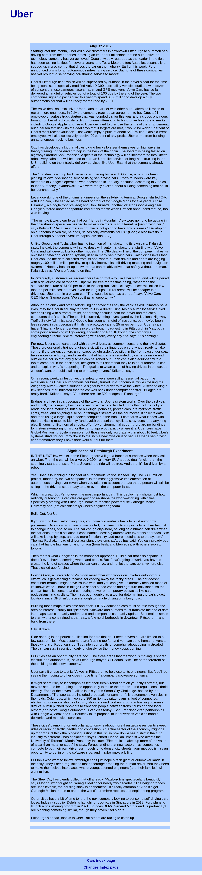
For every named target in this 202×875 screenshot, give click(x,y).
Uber (21, 14)
